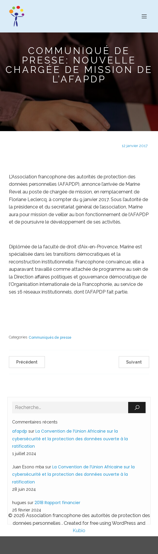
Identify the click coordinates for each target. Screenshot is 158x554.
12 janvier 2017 (135, 146)
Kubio (79, 530)
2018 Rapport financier (57, 503)
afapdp (19, 431)
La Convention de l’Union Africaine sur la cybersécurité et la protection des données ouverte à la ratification (70, 438)
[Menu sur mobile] (144, 16)
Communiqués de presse (50, 337)
